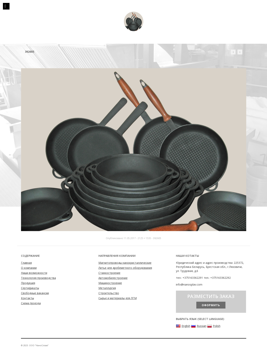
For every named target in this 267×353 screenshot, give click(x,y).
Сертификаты (30, 288)
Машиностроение (110, 283)
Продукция (28, 283)
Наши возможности (34, 273)
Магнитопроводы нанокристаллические (124, 263)
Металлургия (107, 288)
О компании (29, 268)
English (183, 326)
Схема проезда (31, 303)
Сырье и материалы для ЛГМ (117, 298)
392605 (157, 238)
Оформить (211, 305)
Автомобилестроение (113, 278)
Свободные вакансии (35, 293)
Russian (198, 326)
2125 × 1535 (144, 238)
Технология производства (38, 278)
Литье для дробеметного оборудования (125, 268)
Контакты (27, 298)
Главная (26, 263)
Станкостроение (109, 273)
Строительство (108, 293)
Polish (213, 326)
